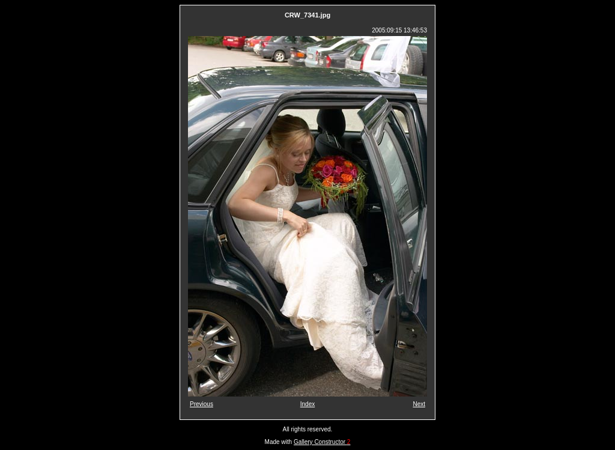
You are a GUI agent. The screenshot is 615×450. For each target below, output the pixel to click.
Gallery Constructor (322, 442)
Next (419, 404)
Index (307, 404)
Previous (201, 404)
